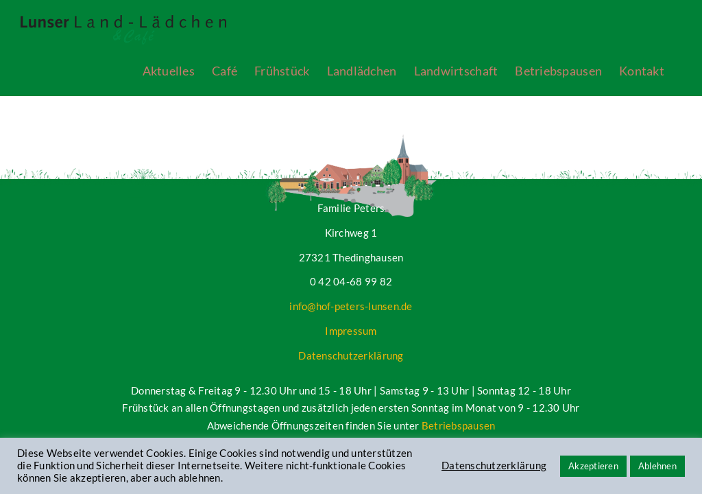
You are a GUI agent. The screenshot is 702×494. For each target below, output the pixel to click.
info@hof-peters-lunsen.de (350, 306)
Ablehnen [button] (657, 465)
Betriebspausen (459, 425)
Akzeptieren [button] (593, 465)
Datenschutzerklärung (350, 355)
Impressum (350, 331)
